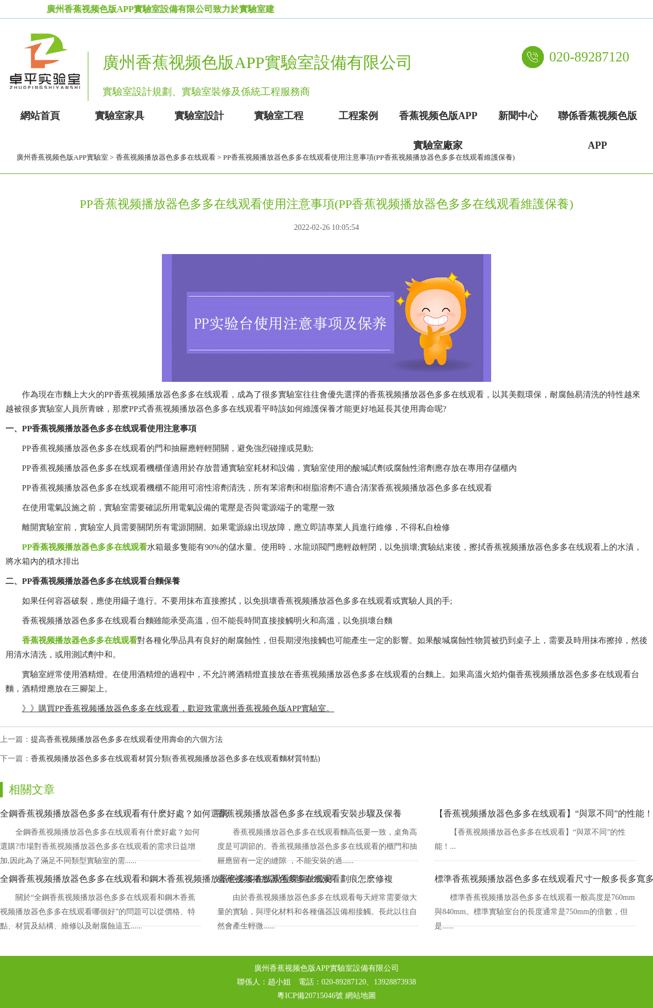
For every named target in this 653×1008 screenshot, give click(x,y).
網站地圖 (360, 996)
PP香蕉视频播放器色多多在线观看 (84, 547)
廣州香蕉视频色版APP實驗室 (62, 157)
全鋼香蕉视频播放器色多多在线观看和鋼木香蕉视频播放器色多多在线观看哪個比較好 (167, 878)
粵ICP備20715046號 (310, 996)
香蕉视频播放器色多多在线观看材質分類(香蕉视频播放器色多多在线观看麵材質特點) (175, 758)
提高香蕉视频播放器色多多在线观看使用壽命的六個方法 (127, 739)
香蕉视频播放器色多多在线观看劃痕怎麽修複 (305, 878)
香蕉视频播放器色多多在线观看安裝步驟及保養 (309, 813)
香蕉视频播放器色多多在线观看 (166, 157)
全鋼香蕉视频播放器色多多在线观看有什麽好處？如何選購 (114, 813)
